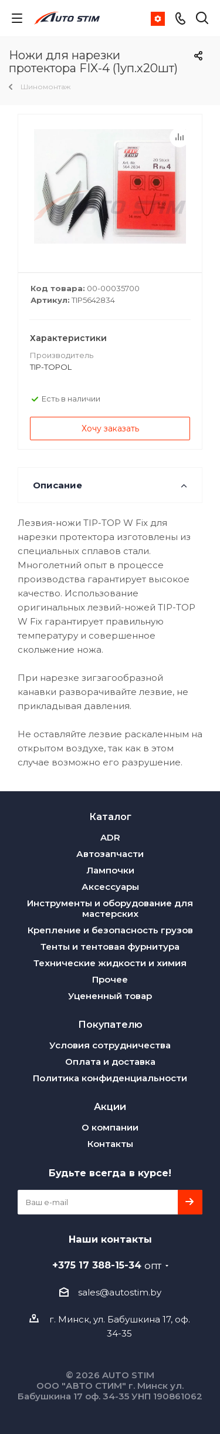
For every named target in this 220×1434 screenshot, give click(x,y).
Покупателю (110, 1024)
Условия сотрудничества (110, 1045)
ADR (110, 837)
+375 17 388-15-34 (106, 1265)
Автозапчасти (110, 853)
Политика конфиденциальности (110, 1078)
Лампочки (110, 870)
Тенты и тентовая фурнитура (110, 946)
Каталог (110, 816)
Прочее (110, 979)
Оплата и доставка (110, 1061)
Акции (110, 1106)
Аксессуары (110, 886)
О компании (110, 1127)
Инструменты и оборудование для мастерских (110, 908)
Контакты (110, 1143)
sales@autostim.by (119, 1292)
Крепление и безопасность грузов (110, 930)
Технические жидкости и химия (110, 963)
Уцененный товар (110, 995)
